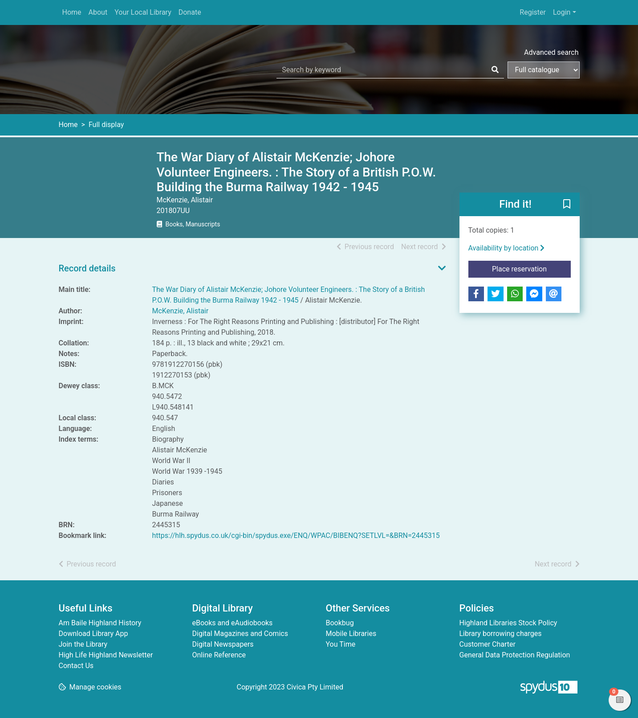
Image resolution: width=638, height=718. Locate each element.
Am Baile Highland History (100, 623)
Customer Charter (487, 644)
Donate (190, 12)
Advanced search (551, 52)
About (98, 12)
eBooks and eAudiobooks (232, 623)
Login (561, 12)
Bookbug (340, 623)
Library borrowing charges (500, 633)
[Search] (495, 70)
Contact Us (76, 665)
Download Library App (93, 633)
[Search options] (544, 70)
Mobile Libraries (351, 633)
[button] (567, 204)
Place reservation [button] (531, 268)
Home (71, 12)
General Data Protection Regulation (514, 655)
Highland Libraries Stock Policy (508, 623)
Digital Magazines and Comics (240, 633)
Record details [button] (87, 268)
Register (533, 12)
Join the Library (83, 644)
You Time (341, 644)
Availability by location (506, 248)
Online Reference (219, 655)
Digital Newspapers (223, 644)
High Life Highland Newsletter (106, 655)
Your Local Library (142, 12)
